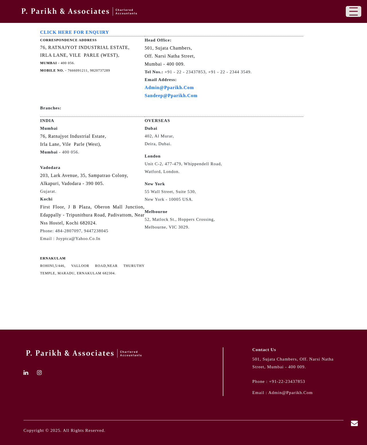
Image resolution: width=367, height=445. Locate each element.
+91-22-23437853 (287, 381)
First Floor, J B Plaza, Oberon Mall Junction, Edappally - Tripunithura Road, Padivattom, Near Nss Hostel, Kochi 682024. (92, 214)
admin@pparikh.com (290, 392)
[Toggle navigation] (353, 11)
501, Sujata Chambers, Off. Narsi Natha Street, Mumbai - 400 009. (170, 56)
